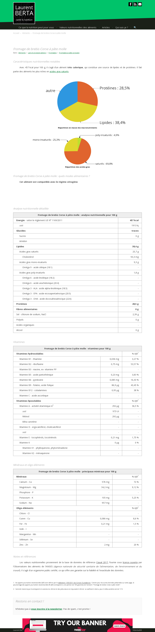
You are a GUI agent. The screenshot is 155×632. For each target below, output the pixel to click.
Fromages (53, 53)
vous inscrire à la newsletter (46, 609)
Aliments (22, 53)
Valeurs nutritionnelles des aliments (77, 27)
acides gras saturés (59, 71)
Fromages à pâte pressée (69, 53)
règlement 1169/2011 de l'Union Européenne (74, 583)
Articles (106, 27)
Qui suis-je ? (121, 27)
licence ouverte (130, 562)
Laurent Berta (19, 630)
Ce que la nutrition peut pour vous (36, 27)
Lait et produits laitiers (37, 53)
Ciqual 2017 (102, 562)
